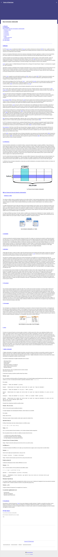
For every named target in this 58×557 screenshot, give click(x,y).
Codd (4, 63)
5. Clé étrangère (6, 34)
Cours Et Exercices (29, 541)
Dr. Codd (29, 83)
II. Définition (6, 27)
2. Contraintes (6, 31)
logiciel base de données (27, 544)
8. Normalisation (6, 38)
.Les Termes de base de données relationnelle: (14, 192)
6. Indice (5, 36)
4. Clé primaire (6, 33)
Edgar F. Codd (8, 49)
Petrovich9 (31, 554)
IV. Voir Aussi (6, 40)
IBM (42, 49)
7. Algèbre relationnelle (7, 37)
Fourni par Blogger (29, 552)
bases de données (14, 544)
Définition (20, 544)
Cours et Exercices (8, 2)
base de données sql (6, 544)
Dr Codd (34, 81)
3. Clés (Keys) (6, 32)
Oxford (23, 49)
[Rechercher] (56, 2)
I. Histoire (5, 26)
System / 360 (5, 89)
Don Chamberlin (6, 99)
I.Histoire (5, 45)
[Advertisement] (29, 12)
